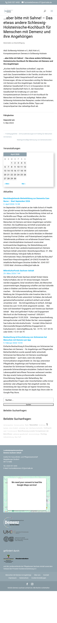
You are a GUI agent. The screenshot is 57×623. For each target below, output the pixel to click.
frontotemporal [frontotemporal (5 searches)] (12, 431)
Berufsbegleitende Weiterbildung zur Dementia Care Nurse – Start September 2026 (26, 199)
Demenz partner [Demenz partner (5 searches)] (19, 425)
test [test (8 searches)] (27, 428)
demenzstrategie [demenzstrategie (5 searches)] (34, 434)
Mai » (24, 184)
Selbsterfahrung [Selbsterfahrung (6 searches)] (8, 437)
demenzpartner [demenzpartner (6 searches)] (8, 425)
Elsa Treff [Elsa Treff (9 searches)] (18, 437)
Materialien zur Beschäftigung (14, 43)
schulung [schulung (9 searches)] (22, 428)
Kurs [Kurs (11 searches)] (27, 425)
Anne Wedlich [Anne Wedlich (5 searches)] (13, 428)
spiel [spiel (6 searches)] (4, 431)
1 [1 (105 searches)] (47, 424)
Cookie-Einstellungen (38, 578)
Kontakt (46, 575)
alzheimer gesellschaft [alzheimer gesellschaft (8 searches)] (20, 434)
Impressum (12, 578)
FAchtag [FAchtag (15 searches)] (44, 434)
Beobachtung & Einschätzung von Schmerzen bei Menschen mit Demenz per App (25, 338)
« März (6, 184)
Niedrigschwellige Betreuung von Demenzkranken (35, 140)
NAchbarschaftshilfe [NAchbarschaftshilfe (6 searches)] (36, 428)
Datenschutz (23, 578)
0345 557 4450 (11, 466)
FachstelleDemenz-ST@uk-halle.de (20, 468)
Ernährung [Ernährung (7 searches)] (42, 425)
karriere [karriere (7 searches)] (5, 428)
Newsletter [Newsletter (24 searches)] (33, 425)
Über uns (37, 575)
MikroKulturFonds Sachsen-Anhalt (18, 270)
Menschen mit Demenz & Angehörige (18, 575)
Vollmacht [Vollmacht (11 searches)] (47, 428)
